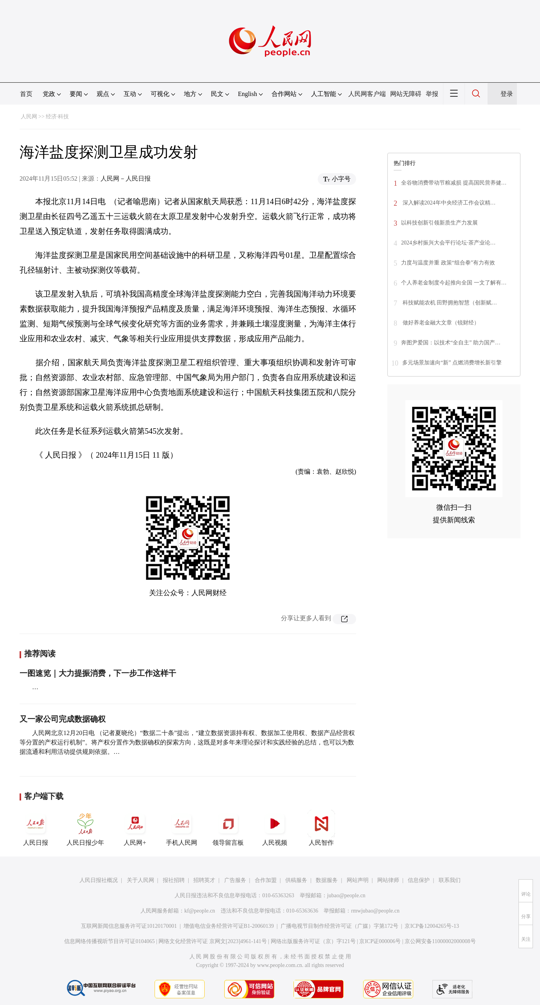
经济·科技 (57, 117)
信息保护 (419, 880)
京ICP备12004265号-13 (432, 926)
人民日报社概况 (98, 880)
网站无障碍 (405, 94)
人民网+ (135, 828)
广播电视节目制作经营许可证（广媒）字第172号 (339, 926)
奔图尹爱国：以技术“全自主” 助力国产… (450, 343)
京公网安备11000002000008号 (440, 941)
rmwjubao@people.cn (375, 911)
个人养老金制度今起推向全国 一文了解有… (454, 283)
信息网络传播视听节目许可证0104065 (109, 941)
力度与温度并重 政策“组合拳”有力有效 (448, 263)
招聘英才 (204, 880)
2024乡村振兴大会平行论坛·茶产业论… (448, 243)
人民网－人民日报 (126, 178)
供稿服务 (296, 880)
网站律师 (388, 880)
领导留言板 (228, 828)
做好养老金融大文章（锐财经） (440, 323)
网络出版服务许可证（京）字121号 (313, 941)
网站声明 (358, 880)
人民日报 (35, 828)
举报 (432, 94)
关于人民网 (140, 880)
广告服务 (235, 880)
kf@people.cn (199, 911)
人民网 (29, 117)
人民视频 (274, 828)
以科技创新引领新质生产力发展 (439, 223)
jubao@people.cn (346, 895)
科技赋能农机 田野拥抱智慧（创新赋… (449, 303)
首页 (26, 94)
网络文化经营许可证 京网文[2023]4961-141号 (212, 941)
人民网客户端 (367, 94)
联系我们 (450, 880)
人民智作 (321, 828)
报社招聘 (174, 880)
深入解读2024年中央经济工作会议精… (448, 203)
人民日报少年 (85, 828)
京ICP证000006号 (380, 941)
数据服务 (327, 880)
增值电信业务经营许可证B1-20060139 (229, 926)
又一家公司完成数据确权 (63, 719)
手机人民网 (181, 828)
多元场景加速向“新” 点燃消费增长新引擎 (452, 363)
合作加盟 (266, 880)
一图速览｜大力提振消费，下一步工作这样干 (98, 673)
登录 (506, 94)
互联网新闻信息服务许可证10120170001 (129, 926)
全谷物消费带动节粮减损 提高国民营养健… (454, 183)
